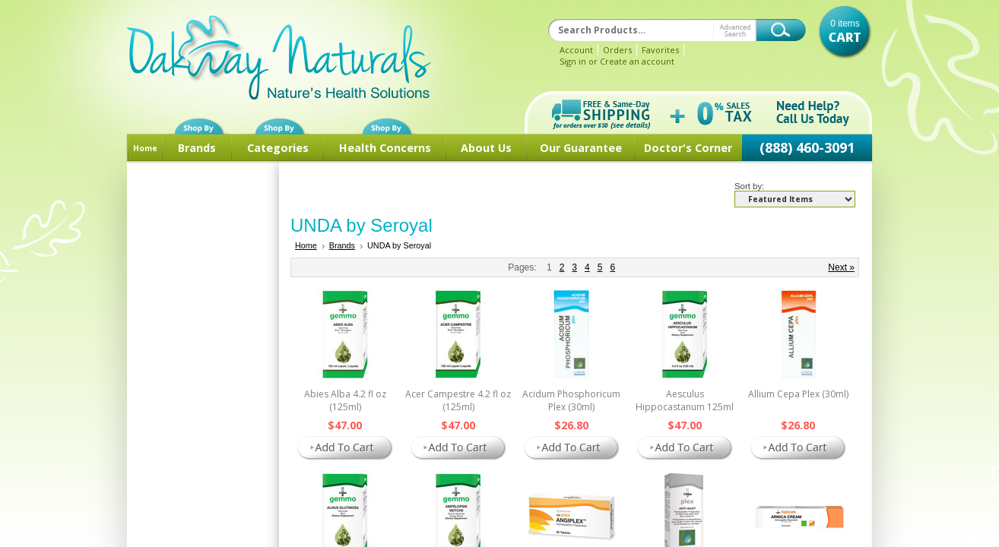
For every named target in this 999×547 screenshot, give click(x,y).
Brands (197, 148)
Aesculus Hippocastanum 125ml (685, 400)
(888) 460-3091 (807, 147)
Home (145, 148)
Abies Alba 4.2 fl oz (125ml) (345, 400)
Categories (278, 148)
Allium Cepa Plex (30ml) (798, 393)
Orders (617, 49)
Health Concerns (385, 148)
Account (576, 49)
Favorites (660, 49)
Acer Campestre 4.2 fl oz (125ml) (458, 400)
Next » (841, 267)
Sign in (573, 61)
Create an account (637, 61)
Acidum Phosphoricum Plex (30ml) (571, 400)
